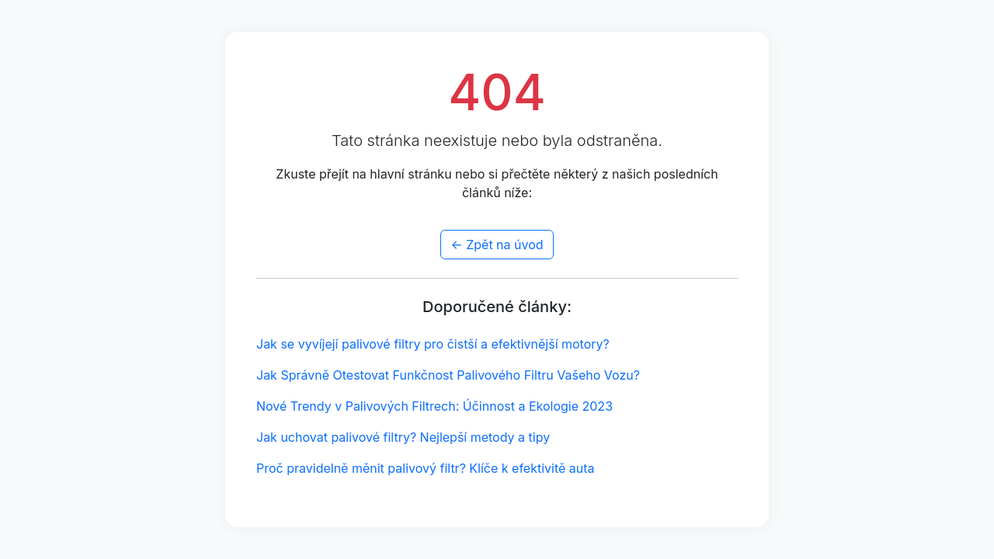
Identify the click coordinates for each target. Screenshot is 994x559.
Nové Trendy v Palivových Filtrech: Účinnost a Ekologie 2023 (434, 406)
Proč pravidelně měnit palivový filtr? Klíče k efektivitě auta (425, 468)
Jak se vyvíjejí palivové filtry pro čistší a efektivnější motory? (433, 344)
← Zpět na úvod (496, 244)
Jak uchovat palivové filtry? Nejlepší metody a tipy (403, 437)
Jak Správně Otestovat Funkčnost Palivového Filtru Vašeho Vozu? (448, 375)
